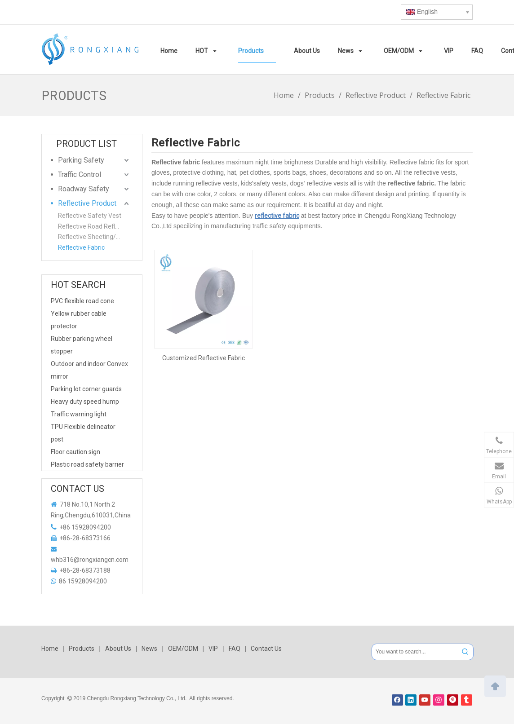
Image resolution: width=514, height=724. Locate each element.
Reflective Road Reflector (94, 226)
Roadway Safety (83, 189)
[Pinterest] (452, 700)
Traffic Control (79, 174)
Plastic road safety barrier (87, 464)
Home (49, 648)
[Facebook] (397, 700)
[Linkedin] (411, 700)
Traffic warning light (78, 414)
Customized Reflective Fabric (203, 358)
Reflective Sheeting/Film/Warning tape (94, 236)
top (495, 685)
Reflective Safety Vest (89, 215)
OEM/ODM (183, 648)
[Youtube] (424, 700)
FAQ (234, 648)
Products (81, 648)
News (149, 648)
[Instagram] (438, 700)
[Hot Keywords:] (465, 652)
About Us (118, 648)
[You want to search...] (414, 652)
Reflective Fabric (81, 247)
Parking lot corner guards (86, 389)
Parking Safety (81, 160)
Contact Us (266, 648)
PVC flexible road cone (82, 301)
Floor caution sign (75, 451)
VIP (213, 648)
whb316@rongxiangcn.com (89, 559)
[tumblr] (466, 700)
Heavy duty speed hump (85, 401)
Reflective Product (87, 203)
